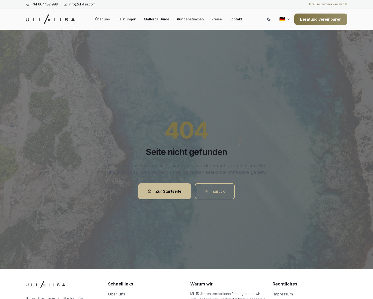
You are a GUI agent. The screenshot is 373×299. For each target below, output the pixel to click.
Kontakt (236, 19)
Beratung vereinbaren (321, 19)
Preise (216, 19)
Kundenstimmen (190, 19)
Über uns (102, 19)
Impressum (283, 294)
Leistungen (127, 19)
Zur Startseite (165, 191)
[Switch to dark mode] (268, 19)
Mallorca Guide (156, 19)
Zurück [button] (215, 191)
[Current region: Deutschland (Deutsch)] (284, 19)
